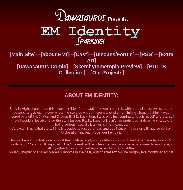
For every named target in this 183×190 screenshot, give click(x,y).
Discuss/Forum (114, 54)
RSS (146, 54)
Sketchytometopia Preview (107, 66)
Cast (81, 54)
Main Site (22, 54)
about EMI (55, 54)
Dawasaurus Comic (42, 66)
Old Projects (107, 72)
